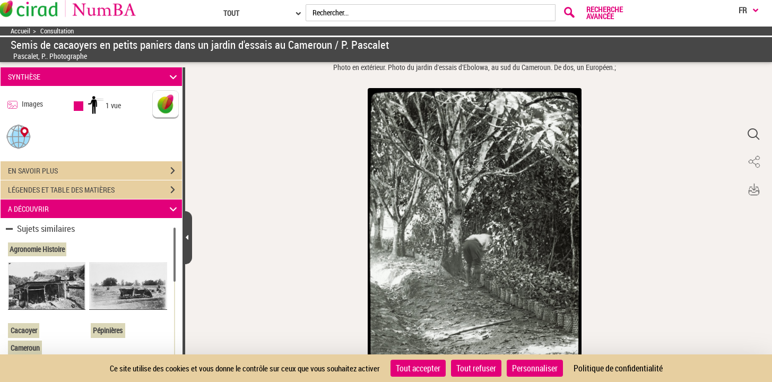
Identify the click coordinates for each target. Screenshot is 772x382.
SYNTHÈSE (94, 76)
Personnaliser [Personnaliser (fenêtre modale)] (535, 368)
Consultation (57, 31)
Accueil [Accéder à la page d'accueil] (20, 31)
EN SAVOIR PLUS (95, 170)
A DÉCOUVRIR (94, 208)
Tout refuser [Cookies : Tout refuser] (476, 368)
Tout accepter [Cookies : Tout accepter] (418, 368)
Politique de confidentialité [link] (618, 368)
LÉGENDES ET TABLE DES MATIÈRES (95, 190)
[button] (18, 136)
